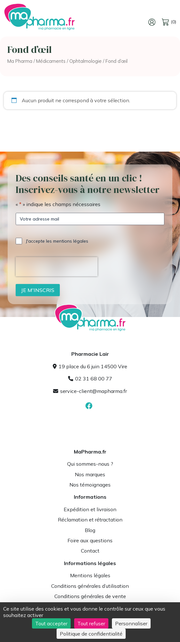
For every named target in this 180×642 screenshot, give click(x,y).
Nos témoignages (90, 484)
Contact (90, 550)
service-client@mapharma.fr (90, 391)
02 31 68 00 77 (90, 378)
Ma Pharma (19, 61)
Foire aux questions (90, 540)
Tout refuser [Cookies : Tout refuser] (91, 623)
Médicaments (51, 61)
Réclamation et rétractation (90, 519)
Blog (90, 530)
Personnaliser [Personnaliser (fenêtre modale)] (131, 623)
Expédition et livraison (90, 509)
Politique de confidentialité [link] (91, 633)
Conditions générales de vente (90, 596)
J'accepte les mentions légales (57, 241)
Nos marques (90, 474)
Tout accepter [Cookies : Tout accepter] (51, 623)
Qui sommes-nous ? (90, 464)
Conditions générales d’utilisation (90, 586)
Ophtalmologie (85, 61)
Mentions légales (90, 575)
